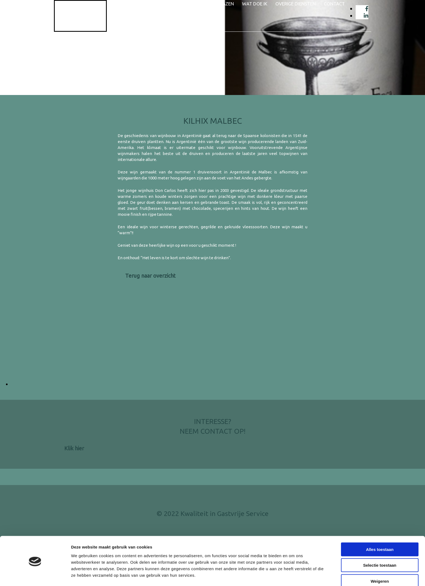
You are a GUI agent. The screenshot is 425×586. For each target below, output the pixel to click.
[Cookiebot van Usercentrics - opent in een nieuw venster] (35, 575)
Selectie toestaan (380, 548)
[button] (150, 275)
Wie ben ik (149, 3)
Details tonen (293, 575)
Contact (334, 3)
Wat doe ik (254, 3)
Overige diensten (295, 3)
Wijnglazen (220, 3)
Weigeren (380, 563)
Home (123, 3)
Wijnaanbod (183, 3)
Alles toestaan (380, 532)
